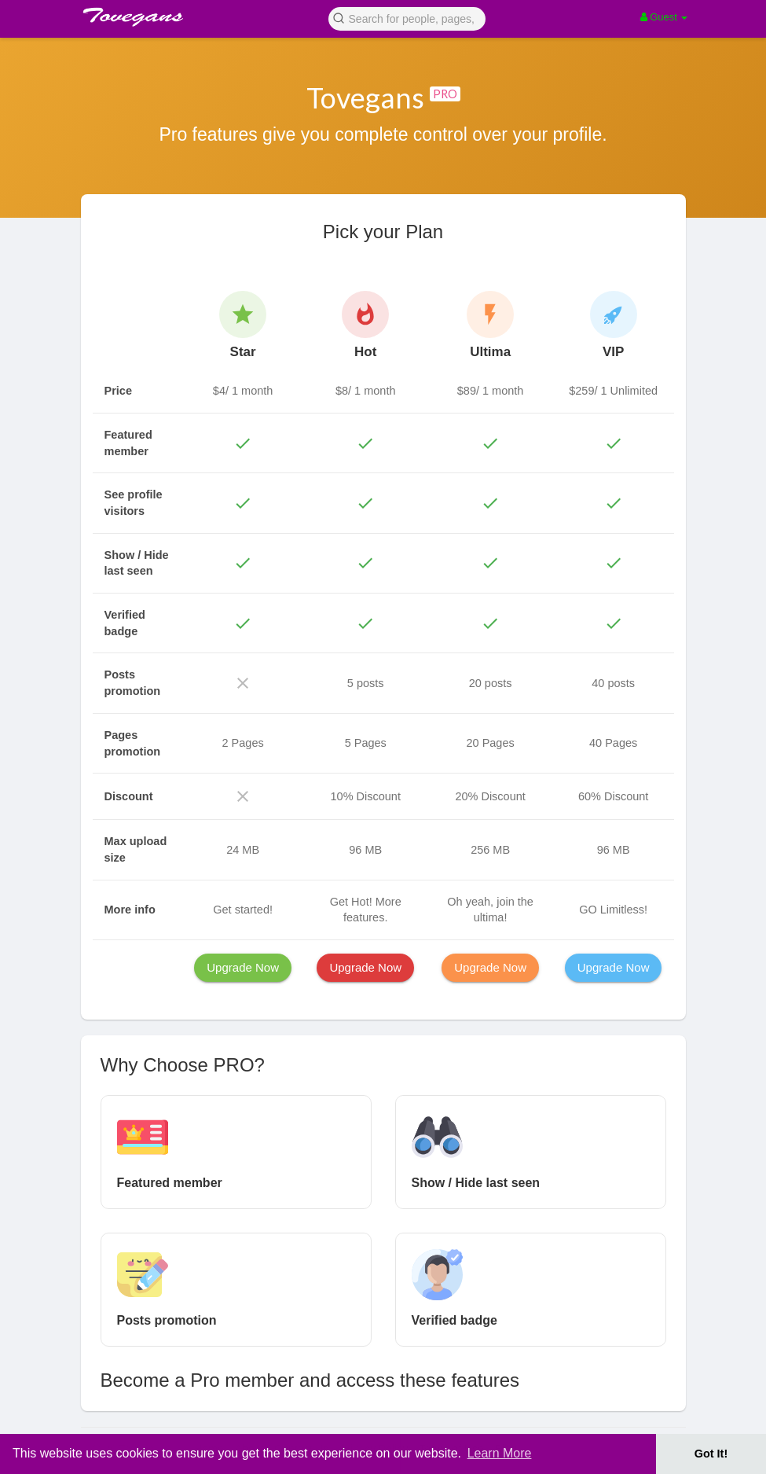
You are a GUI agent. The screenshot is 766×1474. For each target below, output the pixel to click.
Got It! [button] (711, 1453)
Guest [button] (664, 17)
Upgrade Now (243, 967)
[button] (407, 18)
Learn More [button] (499, 1453)
